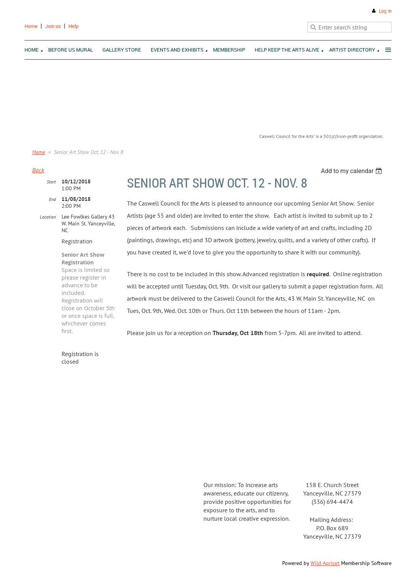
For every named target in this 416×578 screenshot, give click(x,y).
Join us (53, 26)
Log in (385, 11)
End (52, 199)
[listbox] (352, 171)
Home (30, 26)
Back (38, 170)
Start (51, 182)
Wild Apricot (325, 563)
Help (73, 26)
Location (48, 217)
